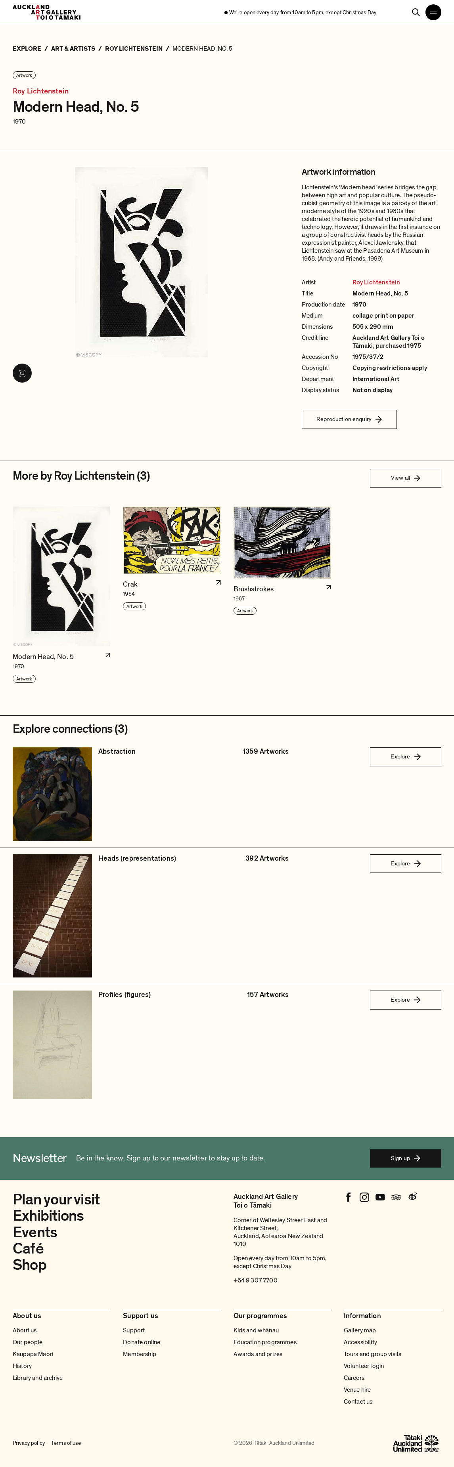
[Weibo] (412, 1197)
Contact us (358, 1401)
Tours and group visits (373, 1354)
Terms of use (66, 1443)
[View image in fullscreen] (22, 373)
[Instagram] (364, 1197)
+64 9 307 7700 (256, 1280)
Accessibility (360, 1342)
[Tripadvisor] (396, 1197)
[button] (61, 595)
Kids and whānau (256, 1330)
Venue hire (357, 1389)
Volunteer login (364, 1366)
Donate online (141, 1342)
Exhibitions (48, 1216)
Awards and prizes (258, 1354)
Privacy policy (29, 1443)
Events (35, 1232)
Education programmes (265, 1342)
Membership (139, 1354)
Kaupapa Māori (33, 1354)
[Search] (416, 12)
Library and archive (38, 1378)
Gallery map (360, 1330)
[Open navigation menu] (433, 12)
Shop (29, 1265)
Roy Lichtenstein (41, 91)
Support (134, 1330)
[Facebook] (348, 1197)
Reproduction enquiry (349, 419)
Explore (405, 756)
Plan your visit (56, 1199)
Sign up (405, 1158)
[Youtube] (380, 1197)
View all (405, 478)
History (22, 1366)
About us (24, 1330)
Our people (28, 1342)
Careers (354, 1378)
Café (28, 1248)
